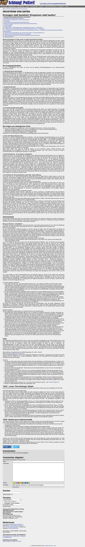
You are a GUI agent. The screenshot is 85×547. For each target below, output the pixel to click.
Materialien (61, 6)
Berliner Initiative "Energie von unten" (12, 541)
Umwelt (27, 6)
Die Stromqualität (8, 25)
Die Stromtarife (7, 26)
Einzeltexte (7, 21)
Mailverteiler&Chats (13, 528)
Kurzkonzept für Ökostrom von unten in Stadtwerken (16, 19)
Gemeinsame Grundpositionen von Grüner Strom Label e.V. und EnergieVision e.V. (25, 32)
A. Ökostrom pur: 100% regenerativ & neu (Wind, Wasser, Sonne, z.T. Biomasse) (23, 27)
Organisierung (20, 6)
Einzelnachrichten (9, 36)
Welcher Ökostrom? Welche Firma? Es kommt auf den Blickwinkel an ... (21, 23)
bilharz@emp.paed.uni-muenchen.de (15, 353)
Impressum (50, 545)
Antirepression (12, 6)
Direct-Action (4, 6)
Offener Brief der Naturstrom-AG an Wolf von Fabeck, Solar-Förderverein (22, 35)
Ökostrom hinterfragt (22, 8)
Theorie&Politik (34, 6)
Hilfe (12, 494)
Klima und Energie (12, 8)
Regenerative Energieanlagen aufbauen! (14, 18)
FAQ (55, 545)
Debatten (41, 6)
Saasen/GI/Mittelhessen (51, 6)
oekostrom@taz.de (54, 382)
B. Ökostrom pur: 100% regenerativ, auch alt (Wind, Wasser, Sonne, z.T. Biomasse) (25, 29)
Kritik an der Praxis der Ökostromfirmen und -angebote (18, 34)
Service (67, 6)
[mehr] (16, 518)
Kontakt (46, 545)
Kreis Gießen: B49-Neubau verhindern (12, 524)
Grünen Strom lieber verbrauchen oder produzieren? (16, 22)
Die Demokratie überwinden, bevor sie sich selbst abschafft (13, 526)
